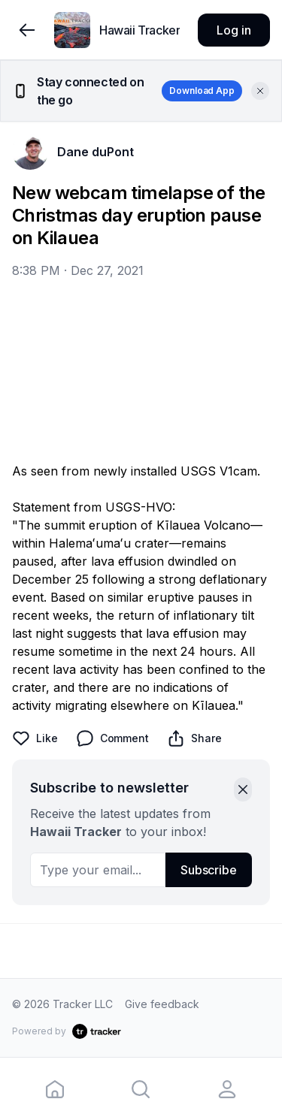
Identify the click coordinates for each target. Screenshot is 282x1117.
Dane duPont (95, 151)
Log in (233, 30)
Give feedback (162, 1004)
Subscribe (208, 869)
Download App (202, 90)
